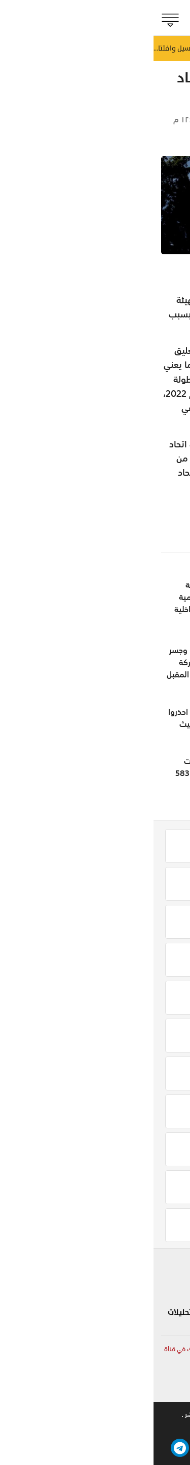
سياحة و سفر (62, 1265)
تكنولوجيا (69, 1288)
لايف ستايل (116, 1283)
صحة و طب (117, 1318)
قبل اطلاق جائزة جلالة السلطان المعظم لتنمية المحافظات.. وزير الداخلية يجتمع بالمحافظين (63, 603)
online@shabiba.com (150, 1388)
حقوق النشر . (45, 1415)
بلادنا (168, 1265)
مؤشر (167, 1300)
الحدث (167, 1283)
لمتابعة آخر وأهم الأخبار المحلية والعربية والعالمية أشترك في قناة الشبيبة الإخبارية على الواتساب (96, 1354)
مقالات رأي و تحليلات (50, 1312)
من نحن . (170, 1415)
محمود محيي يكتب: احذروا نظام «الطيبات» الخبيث (60, 718)
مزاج (128, 1300)
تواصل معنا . (92, 1415)
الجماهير (166, 120)
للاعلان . (134, 1415)
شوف (126, 1265)
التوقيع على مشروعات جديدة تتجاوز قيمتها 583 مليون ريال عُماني (63, 773)
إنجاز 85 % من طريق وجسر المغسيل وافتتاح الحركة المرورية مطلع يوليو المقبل (59, 662)
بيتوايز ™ (52, 1428)
